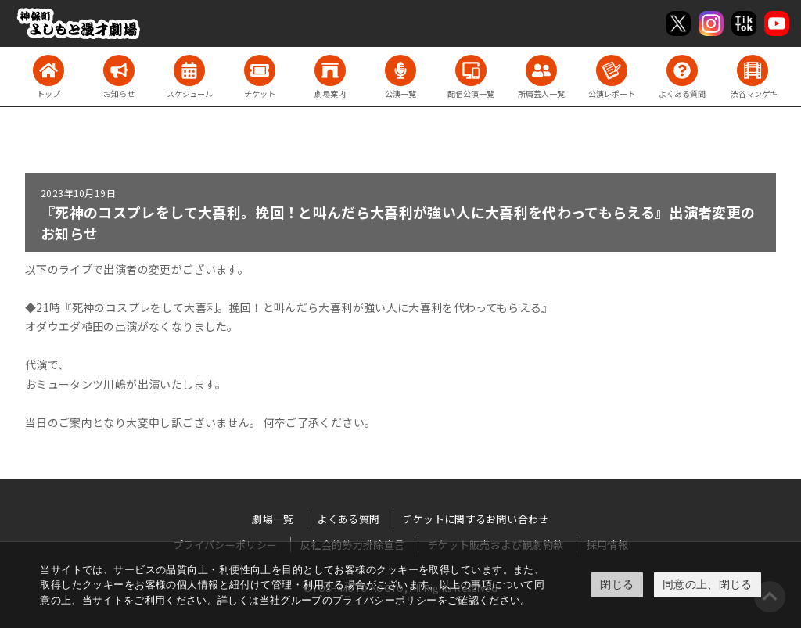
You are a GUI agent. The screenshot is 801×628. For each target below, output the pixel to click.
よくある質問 (348, 518)
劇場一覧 (272, 518)
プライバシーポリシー (384, 600)
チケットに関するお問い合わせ (476, 518)
